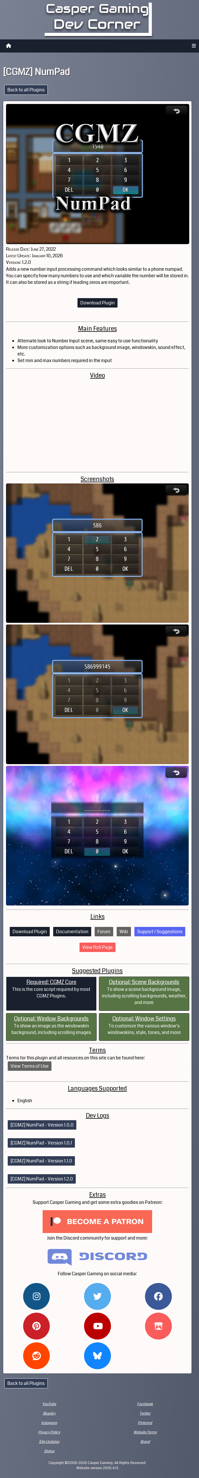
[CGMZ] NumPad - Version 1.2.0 (42, 1179)
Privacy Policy (49, 1432)
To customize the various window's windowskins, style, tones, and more (144, 1025)
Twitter (145, 1413)
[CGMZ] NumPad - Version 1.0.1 (41, 1143)
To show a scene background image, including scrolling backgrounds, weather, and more (144, 992)
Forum (103, 931)
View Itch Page (97, 947)
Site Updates (49, 1441)
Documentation (72, 931)
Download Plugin (97, 303)
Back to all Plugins (26, 90)
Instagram (49, 1422)
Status (49, 1451)
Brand (145, 1441)
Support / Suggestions (159, 931)
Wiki (124, 931)
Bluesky (49, 1413)
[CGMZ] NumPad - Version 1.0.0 (42, 1125)
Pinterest (145, 1422)
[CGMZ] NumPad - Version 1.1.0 (41, 1161)
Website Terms (145, 1432)
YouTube (49, 1404)
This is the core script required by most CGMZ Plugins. (51, 988)
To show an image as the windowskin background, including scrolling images (51, 1025)
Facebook (145, 1404)
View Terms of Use (30, 1066)
